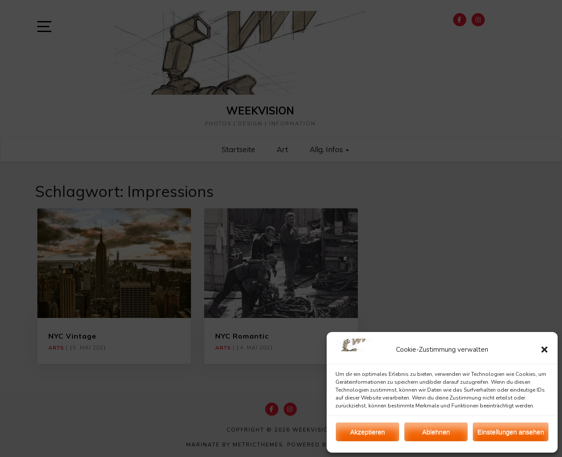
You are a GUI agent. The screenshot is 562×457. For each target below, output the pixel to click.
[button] (544, 349)
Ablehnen (436, 432)
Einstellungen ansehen (510, 432)
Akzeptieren (367, 432)
